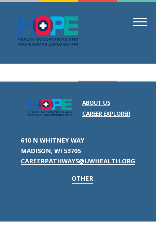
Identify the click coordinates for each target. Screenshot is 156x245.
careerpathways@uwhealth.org (78, 161)
